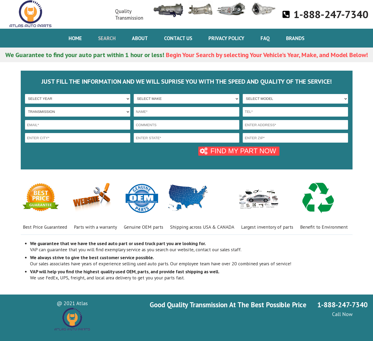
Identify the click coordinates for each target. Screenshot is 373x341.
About (140, 38)
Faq (265, 38)
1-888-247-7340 (331, 14)
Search (107, 38)
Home (75, 38)
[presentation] (65, 154)
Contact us (178, 38)
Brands (295, 38)
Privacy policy (226, 38)
